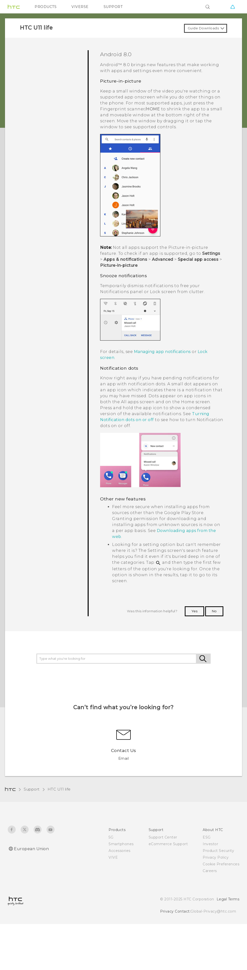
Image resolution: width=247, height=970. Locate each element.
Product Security (218, 850)
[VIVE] (232, 6)
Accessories (119, 850)
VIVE (113, 857)
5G (111, 837)
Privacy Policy (216, 857)
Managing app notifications (162, 351)
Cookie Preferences (221, 864)
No (214, 611)
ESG (207, 837)
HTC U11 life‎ (59, 789)
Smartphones (121, 844)
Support (32, 789)
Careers (210, 871)
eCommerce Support (168, 844)
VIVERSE (80, 6)
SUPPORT (113, 6)
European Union (31, 848)
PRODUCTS (46, 6)
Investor (210, 844)
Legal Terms (228, 899)
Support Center (163, 837)
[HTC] (14, 7)
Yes (194, 611)
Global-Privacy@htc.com (213, 911)
